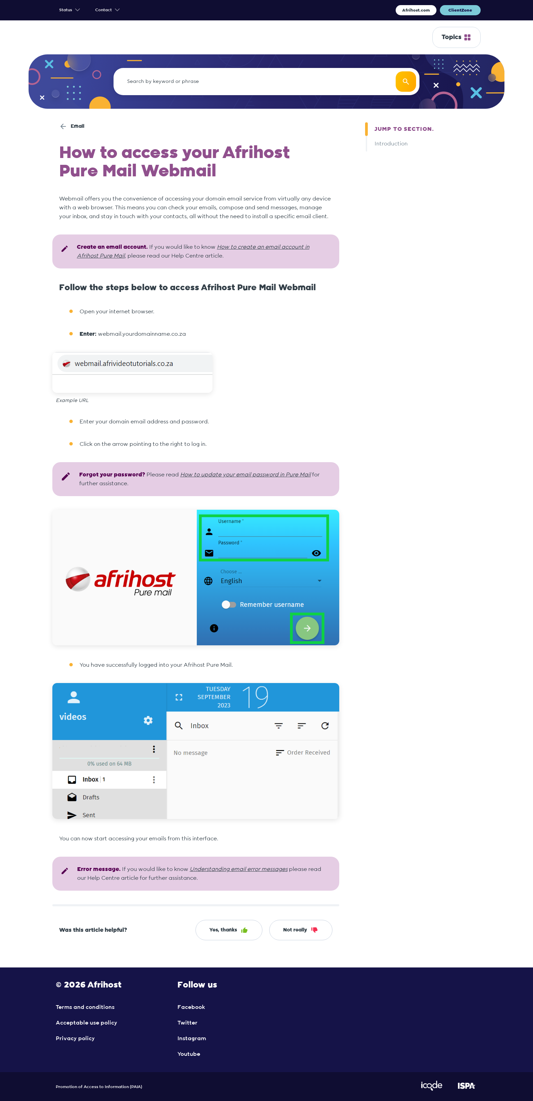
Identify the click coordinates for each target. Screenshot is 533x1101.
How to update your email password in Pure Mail (245, 474)
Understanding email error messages (239, 869)
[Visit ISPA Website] (466, 1089)
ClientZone (460, 10)
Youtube (188, 1054)
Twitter (187, 1023)
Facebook (191, 1007)
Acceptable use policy (86, 1023)
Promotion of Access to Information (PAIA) (99, 1087)
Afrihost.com (416, 10)
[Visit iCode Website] (431, 1089)
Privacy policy (75, 1038)
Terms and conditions (85, 1007)
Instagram (191, 1038)
